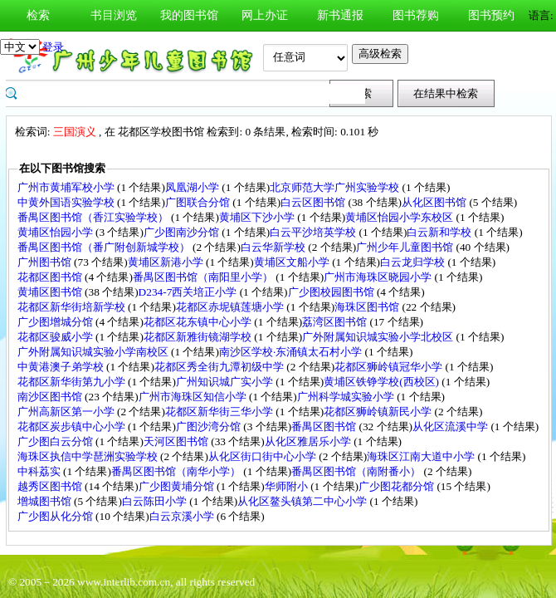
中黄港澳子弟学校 (61, 366)
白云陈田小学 (155, 501)
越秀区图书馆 (51, 486)
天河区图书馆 (177, 441)
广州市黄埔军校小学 (67, 187)
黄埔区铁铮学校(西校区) (382, 381)
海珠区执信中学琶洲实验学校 (88, 456)
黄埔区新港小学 (167, 262)
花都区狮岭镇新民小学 (379, 411)
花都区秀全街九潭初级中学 (220, 366)
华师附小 (287, 486)
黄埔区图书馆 (51, 292)
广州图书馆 (45, 262)
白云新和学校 (440, 232)
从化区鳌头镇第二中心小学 (303, 501)
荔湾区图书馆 (335, 322)
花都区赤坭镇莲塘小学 (231, 307)
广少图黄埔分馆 (178, 486)
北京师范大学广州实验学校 (336, 187)
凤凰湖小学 (193, 187)
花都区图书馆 (51, 277)
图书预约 (491, 15)
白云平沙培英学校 (314, 232)
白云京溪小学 (183, 516)
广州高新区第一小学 (67, 411)
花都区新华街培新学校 (72, 307)
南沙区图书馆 (51, 396)
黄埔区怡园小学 (56, 232)
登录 (53, 47)
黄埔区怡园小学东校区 (400, 217)
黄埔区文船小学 (293, 262)
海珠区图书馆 (368, 307)
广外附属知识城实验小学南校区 (94, 352)
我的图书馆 (189, 15)
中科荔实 (40, 471)
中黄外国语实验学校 (67, 202)
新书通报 (340, 15)
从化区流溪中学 (451, 426)
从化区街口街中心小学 (263, 456)
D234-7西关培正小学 (189, 292)
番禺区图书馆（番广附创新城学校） (105, 247)
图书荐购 (416, 15)
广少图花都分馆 (397, 486)
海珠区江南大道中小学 (422, 456)
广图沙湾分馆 (209, 426)
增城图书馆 (45, 501)
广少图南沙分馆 (183, 232)
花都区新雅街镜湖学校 (199, 337)
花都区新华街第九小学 (72, 381)
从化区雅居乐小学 (309, 441)
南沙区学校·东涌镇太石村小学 (292, 352)
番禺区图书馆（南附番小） (357, 471)
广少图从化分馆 (56, 516)
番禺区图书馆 (324, 426)
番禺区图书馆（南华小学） (177, 471)
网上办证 (264, 15)
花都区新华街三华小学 (220, 411)
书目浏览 (113, 15)
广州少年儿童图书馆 (406, 247)
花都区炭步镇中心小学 (72, 426)
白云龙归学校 (413, 262)
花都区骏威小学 (56, 337)
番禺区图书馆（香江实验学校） (94, 217)
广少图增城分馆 (56, 322)
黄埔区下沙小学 (258, 217)
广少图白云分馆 (56, 441)
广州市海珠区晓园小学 (379, 277)
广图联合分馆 (198, 202)
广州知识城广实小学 (226, 381)
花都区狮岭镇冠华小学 (389, 366)
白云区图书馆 (314, 202)
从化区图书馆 (435, 202)
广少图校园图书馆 (332, 292)
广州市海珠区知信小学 (194, 396)
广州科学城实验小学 (347, 396)
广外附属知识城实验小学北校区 (379, 337)
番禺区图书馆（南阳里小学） (204, 277)
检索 (38, 15)
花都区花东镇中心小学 (199, 322)
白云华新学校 (274, 247)
